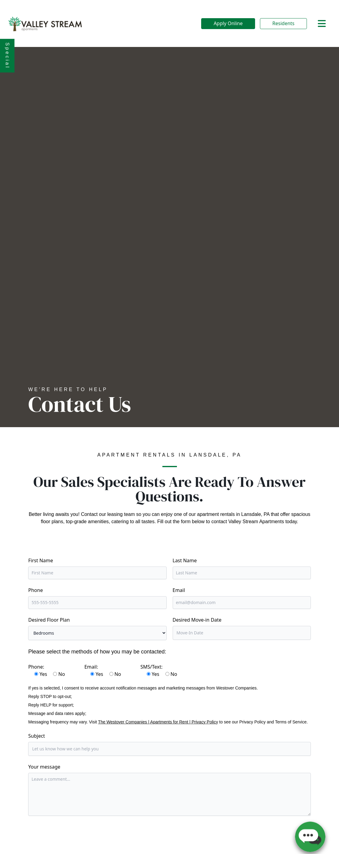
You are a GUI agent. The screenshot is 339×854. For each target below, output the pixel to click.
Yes (43, 674)
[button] (310, 834)
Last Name (185, 560)
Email (179, 590)
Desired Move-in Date (197, 619)
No (61, 674)
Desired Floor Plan (49, 619)
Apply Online (228, 23)
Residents (283, 23)
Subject (36, 736)
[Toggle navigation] (322, 23)
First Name (40, 560)
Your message (44, 766)
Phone (35, 590)
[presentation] (74, 835)
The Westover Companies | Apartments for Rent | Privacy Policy (158, 721)
